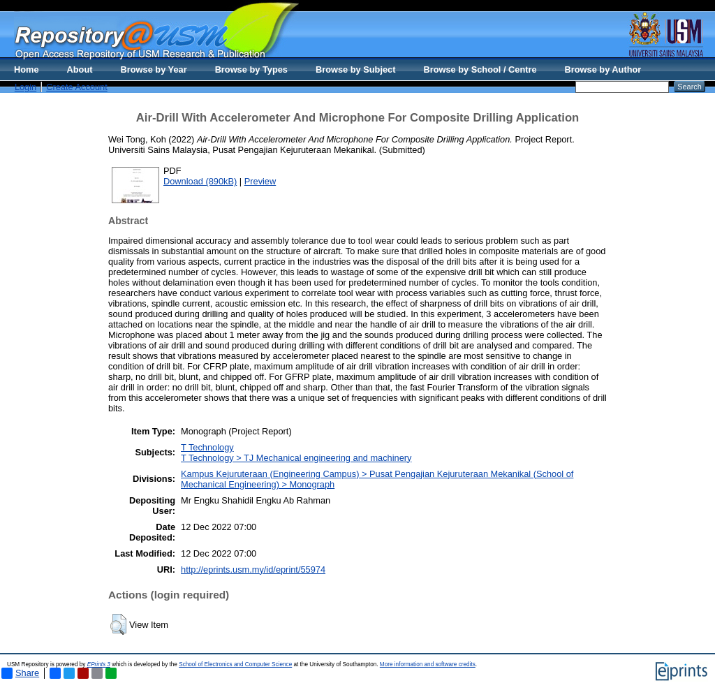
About (80, 69)
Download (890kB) (200, 181)
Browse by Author (603, 69)
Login (25, 87)
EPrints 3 (98, 664)
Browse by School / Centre (479, 69)
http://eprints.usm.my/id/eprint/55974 (253, 569)
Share (20, 673)
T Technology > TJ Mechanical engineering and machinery (296, 458)
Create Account (77, 87)
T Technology (207, 447)
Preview (260, 181)
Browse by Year (154, 69)
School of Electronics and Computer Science (235, 664)
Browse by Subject (356, 69)
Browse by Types (251, 69)
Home (26, 69)
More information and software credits (428, 664)
